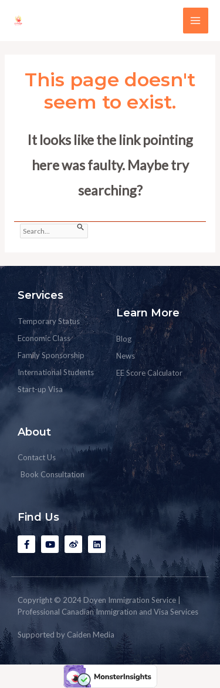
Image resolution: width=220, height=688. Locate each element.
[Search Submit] (80, 227)
